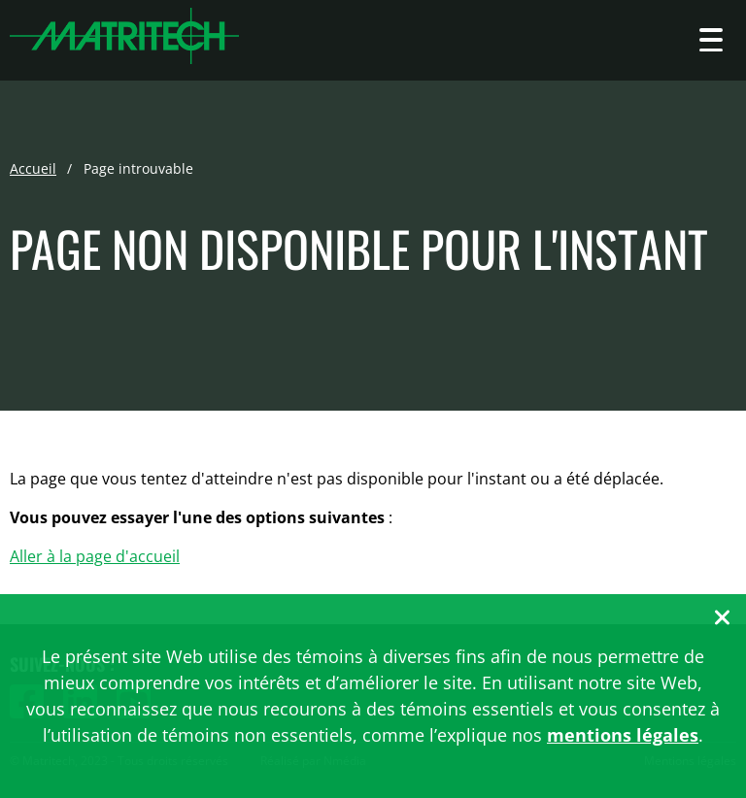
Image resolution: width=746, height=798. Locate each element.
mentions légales (622, 735)
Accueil (33, 168)
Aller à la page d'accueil (95, 556)
